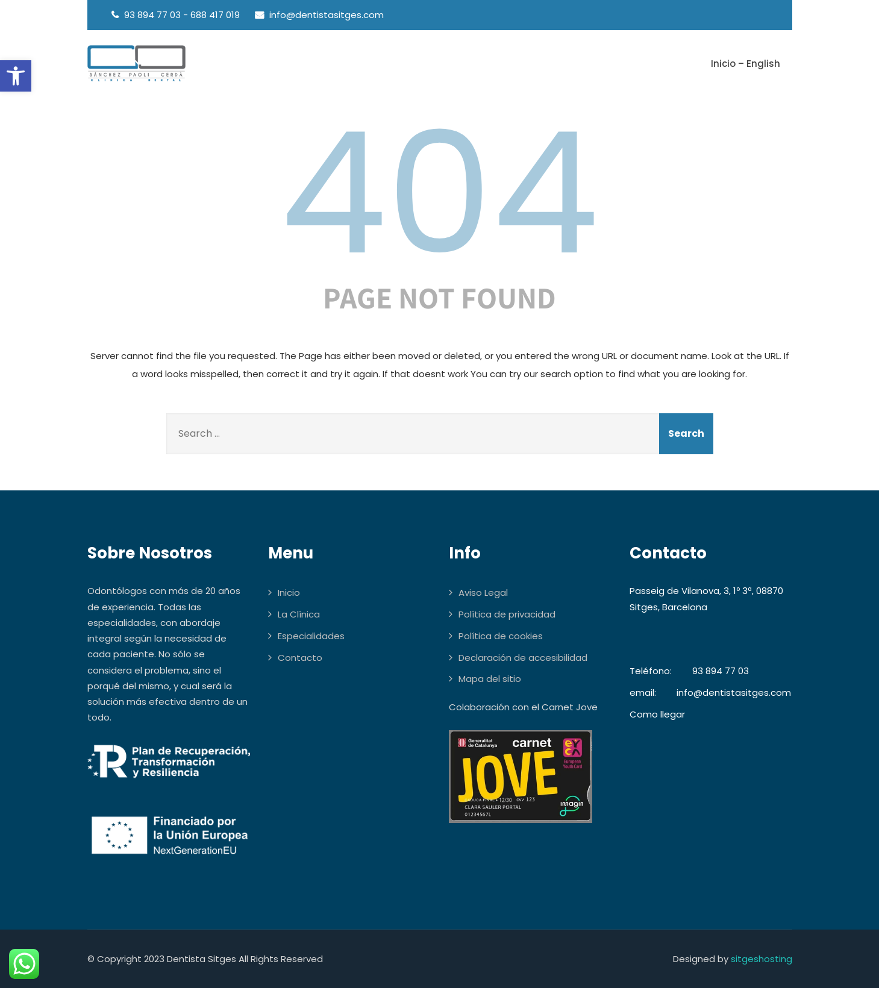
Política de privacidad (506, 614)
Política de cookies (500, 636)
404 (440, 193)
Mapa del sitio (489, 678)
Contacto (300, 657)
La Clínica (299, 614)
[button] (15, 76)
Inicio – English (745, 63)
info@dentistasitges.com (734, 692)
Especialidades (311, 636)
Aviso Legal (483, 592)
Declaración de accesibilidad (522, 657)
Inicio (289, 592)
